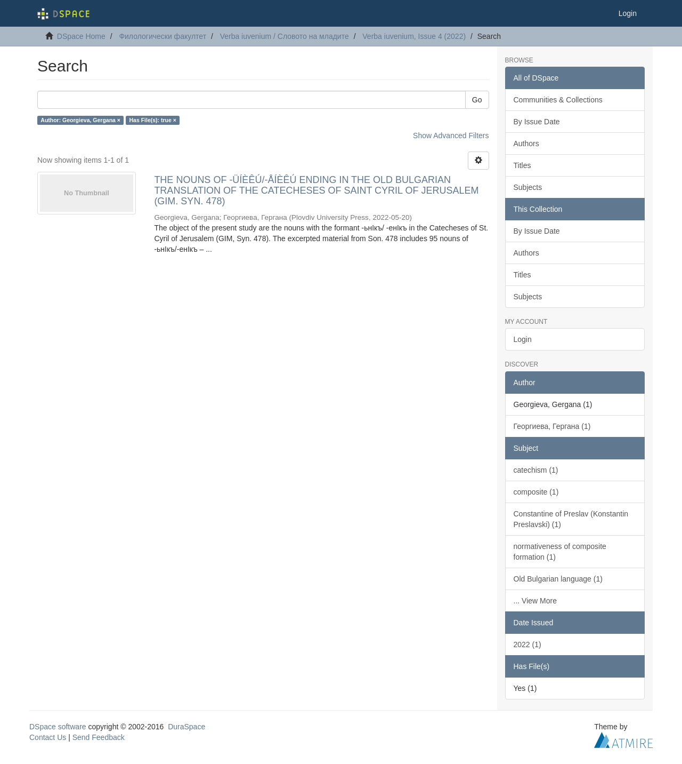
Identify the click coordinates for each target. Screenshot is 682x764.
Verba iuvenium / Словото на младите (284, 36)
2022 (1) (527, 644)
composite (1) (536, 492)
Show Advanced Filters (451, 135)
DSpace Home (81, 36)
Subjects (528, 187)
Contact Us (47, 737)
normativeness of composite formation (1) (560, 551)
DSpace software (57, 726)
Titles (522, 165)
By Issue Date (537, 121)
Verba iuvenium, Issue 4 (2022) (414, 36)
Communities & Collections (558, 100)
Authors (526, 143)
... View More (535, 600)
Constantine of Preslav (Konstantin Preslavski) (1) (571, 519)
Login (523, 339)
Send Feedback (98, 737)
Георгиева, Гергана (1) (552, 426)
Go (477, 100)
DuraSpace (186, 726)
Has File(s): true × (152, 120)
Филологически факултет (162, 36)
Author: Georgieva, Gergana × (80, 120)
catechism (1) (536, 470)
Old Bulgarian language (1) (558, 579)
